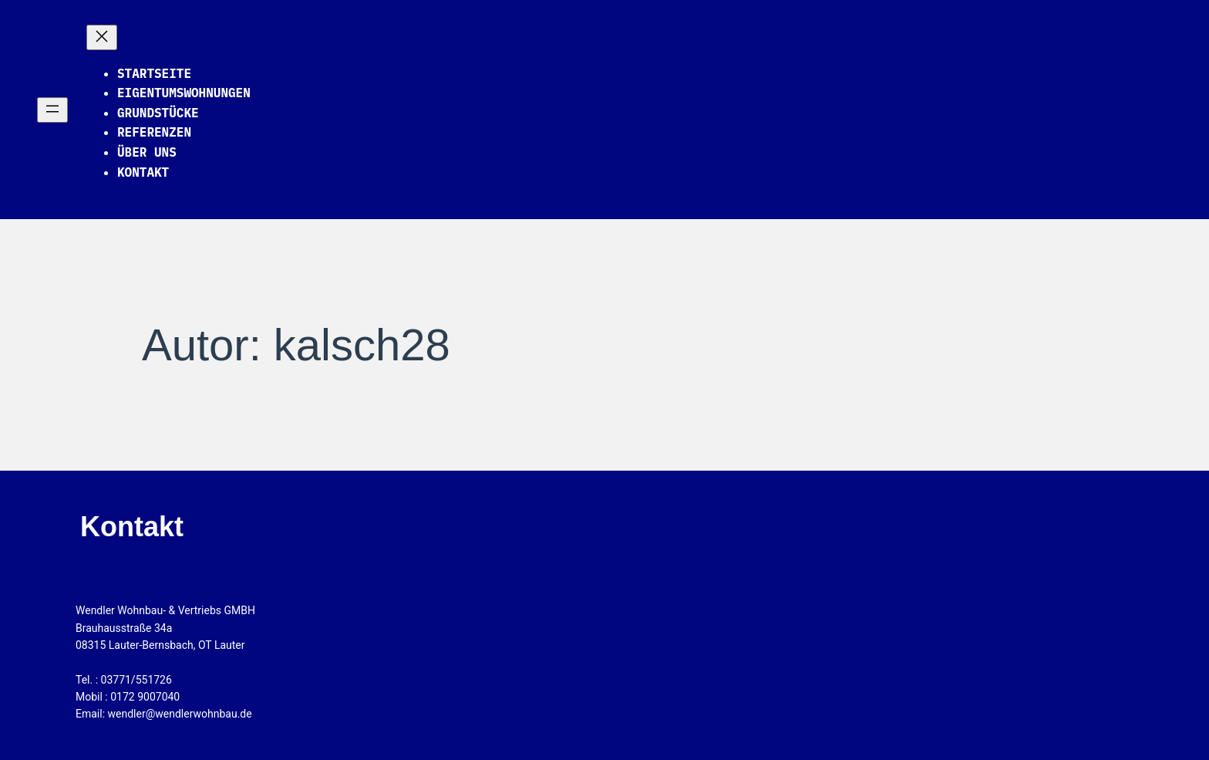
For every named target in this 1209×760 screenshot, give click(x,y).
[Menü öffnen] (52, 110)
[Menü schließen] (101, 37)
